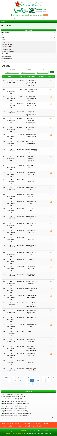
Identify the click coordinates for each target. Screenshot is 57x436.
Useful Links (5, 423)
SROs (3, 40)
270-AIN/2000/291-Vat (11, 167)
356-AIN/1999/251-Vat (11, 326)
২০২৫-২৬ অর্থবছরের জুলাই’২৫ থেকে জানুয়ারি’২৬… (16, 415)
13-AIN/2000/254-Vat (11, 304)
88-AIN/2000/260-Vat (11, 261)
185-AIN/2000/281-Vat (11, 232)
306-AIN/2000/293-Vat (11, 158)
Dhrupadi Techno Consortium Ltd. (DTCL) (38, 433)
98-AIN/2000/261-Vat (11, 247)
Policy (3, 61)
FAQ (14, 18)
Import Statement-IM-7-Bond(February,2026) (15, 411)
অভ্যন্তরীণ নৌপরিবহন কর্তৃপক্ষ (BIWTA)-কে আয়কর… (16, 399)
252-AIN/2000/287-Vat (11, 189)
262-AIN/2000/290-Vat (11, 174)
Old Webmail (37, 426)
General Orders (6, 54)
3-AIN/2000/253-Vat (11, 319)
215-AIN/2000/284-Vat (11, 196)
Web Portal (33, 15)
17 (49, 380)
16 (43, 380)
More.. (54, 418)
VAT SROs (6, 42)
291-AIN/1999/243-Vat (11, 370)
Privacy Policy (16, 423)
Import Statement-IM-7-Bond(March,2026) (14, 401)
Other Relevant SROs (9, 51)
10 (9, 380)
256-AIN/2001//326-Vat (11, 105)
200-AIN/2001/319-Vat (11, 120)
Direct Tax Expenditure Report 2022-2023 (14, 396)
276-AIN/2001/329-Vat (11, 91)
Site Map (37, 423)
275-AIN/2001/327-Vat (11, 98)
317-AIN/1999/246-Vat (11, 348)
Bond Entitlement (7, 58)
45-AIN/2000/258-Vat (11, 290)
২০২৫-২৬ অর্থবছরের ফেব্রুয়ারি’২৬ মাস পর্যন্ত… (14, 406)
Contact (20, 18)
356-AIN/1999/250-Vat (11, 333)
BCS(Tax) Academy (7, 426)
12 (21, 380)
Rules (3, 37)
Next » (29, 383)
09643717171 (41, 10)
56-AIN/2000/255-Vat (11, 276)
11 (15, 380)
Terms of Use (28, 423)
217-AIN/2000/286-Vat (11, 210)
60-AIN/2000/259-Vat (11, 268)
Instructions (5, 32)
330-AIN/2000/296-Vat (11, 136)
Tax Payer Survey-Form (20, 15)
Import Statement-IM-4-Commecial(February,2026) (16, 413)
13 (26, 380)
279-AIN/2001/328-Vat (11, 82)
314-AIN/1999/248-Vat (11, 355)
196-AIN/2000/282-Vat (11, 218)
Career (40, 15)
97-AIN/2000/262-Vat (11, 254)
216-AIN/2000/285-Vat (11, 203)
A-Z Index (47, 423)
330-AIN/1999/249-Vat (11, 341)
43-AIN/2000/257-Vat (11, 297)
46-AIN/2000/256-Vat (11, 283)
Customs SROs (7, 47)
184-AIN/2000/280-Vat (11, 225)
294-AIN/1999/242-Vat (11, 362)
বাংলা (45, 15)
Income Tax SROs (8, 44)
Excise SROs (7, 49)
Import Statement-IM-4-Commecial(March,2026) (16, 403)
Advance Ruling (6, 56)
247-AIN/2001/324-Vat (11, 113)
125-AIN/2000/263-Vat (11, 239)
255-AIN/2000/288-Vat (11, 181)
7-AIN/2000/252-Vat (11, 312)
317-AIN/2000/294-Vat (11, 151)
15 (38, 380)
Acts (3, 35)
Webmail (27, 18)
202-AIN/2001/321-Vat (11, 129)
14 (32, 380)
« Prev (7, 377)
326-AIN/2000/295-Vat (11, 143)
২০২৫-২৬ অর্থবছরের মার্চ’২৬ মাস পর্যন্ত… (13, 394)
